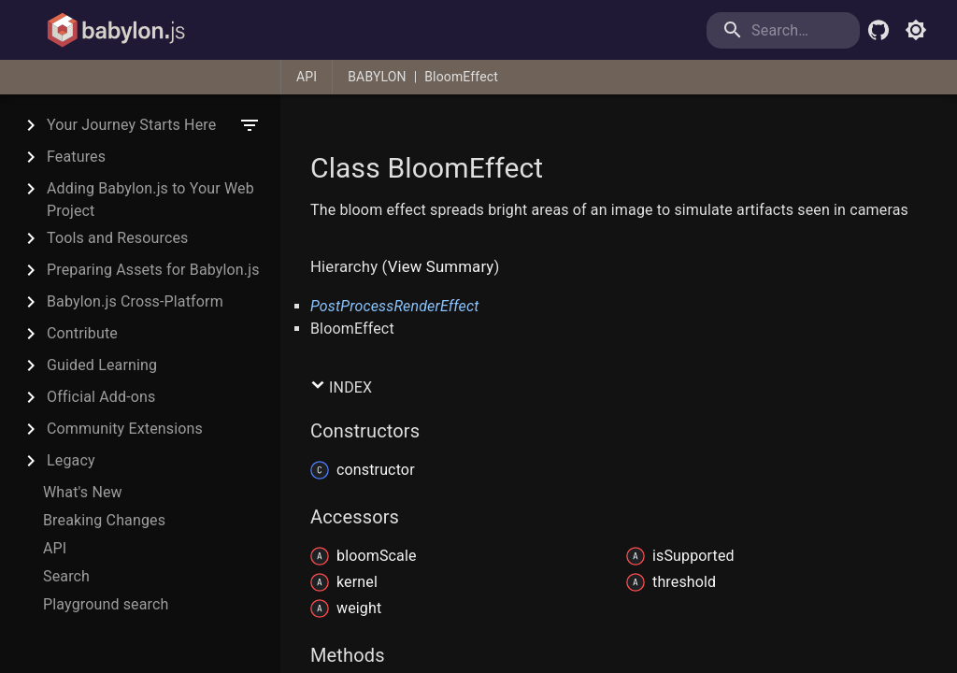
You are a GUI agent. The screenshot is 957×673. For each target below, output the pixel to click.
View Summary (441, 266)
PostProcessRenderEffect (394, 306)
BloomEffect (461, 76)
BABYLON (377, 76)
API (306, 76)
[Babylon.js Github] (878, 30)
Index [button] (341, 387)
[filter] (249, 125)
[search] (783, 30)
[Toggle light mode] (916, 30)
